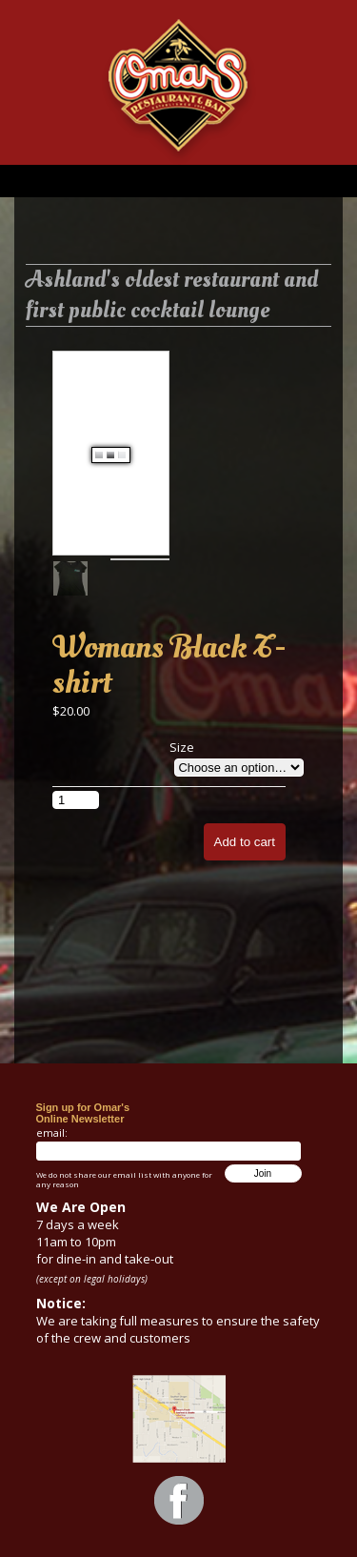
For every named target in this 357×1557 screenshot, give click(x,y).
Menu (178, 181)
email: (52, 1132)
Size (181, 747)
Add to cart (244, 842)
